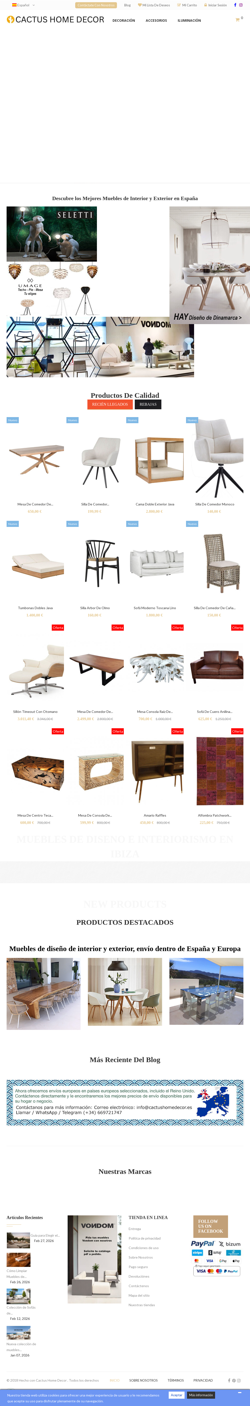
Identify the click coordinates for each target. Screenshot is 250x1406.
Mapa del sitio (139, 1295)
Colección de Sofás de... (21, 1310)
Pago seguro (138, 1267)
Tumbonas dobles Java (35, 608)
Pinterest (234, 1380)
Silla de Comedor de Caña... (215, 608)
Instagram (239, 1380)
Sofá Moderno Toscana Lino (155, 608)
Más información (201, 1395)
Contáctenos (139, 1286)
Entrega (135, 1229)
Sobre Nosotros (141, 1257)
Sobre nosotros (143, 1380)
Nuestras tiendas (142, 1305)
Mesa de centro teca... (35, 815)
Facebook (229, 1380)
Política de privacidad (145, 1238)
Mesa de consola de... (95, 815)
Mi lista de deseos (154, 5)
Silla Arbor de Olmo (95, 608)
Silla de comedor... (95, 504)
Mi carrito (187, 5)
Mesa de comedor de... (95, 711)
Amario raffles (155, 815)
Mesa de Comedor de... (35, 504)
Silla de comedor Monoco (214, 504)
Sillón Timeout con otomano (35, 711)
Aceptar (176, 1395)
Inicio (115, 1380)
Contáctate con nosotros (96, 5)
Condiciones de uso (144, 1248)
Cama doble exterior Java (155, 504)
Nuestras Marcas (125, 1171)
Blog (127, 5)
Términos (175, 1380)
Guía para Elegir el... (45, 1235)
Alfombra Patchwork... (214, 815)
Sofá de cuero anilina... (214, 711)
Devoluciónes (139, 1276)
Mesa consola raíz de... (155, 711)
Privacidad (203, 1380)
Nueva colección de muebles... (21, 1347)
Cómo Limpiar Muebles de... (17, 1274)
